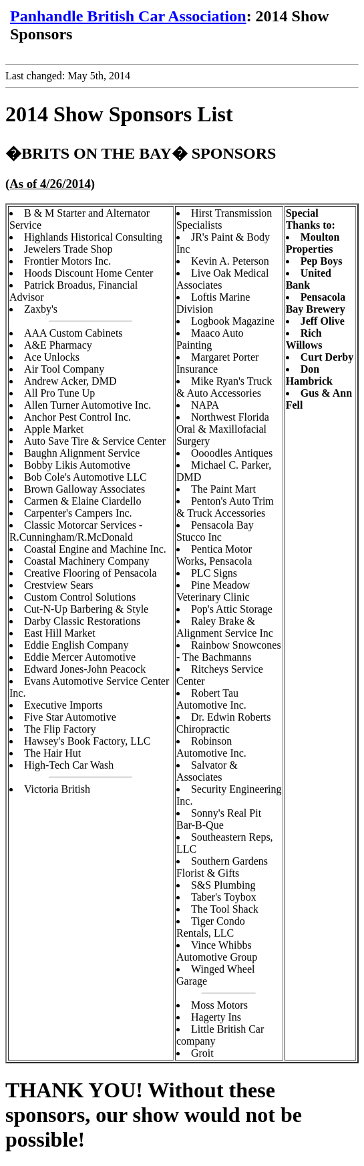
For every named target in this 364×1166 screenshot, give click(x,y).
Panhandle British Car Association (128, 16)
